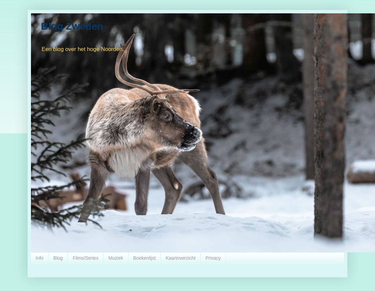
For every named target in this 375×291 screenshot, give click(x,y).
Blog (58, 258)
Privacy (213, 258)
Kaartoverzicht (180, 258)
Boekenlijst (144, 258)
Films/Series (85, 258)
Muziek (115, 258)
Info (39, 258)
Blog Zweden (72, 26)
